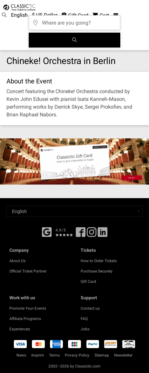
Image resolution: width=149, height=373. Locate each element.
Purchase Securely (97, 271)
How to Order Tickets (99, 261)
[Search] (74, 40)
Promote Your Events (27, 308)
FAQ (84, 318)
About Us (17, 261)
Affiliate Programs (25, 318)
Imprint (37, 355)
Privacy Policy (77, 355)
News (21, 355)
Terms (54, 355)
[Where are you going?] (74, 21)
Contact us (90, 308)
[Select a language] (74, 211)
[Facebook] (47, 231)
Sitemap (101, 355)
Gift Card (88, 281)
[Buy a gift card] (74, 161)
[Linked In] (102, 234)
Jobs (85, 329)
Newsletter (123, 355)
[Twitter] (91, 234)
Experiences (19, 329)
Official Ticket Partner (27, 271)
